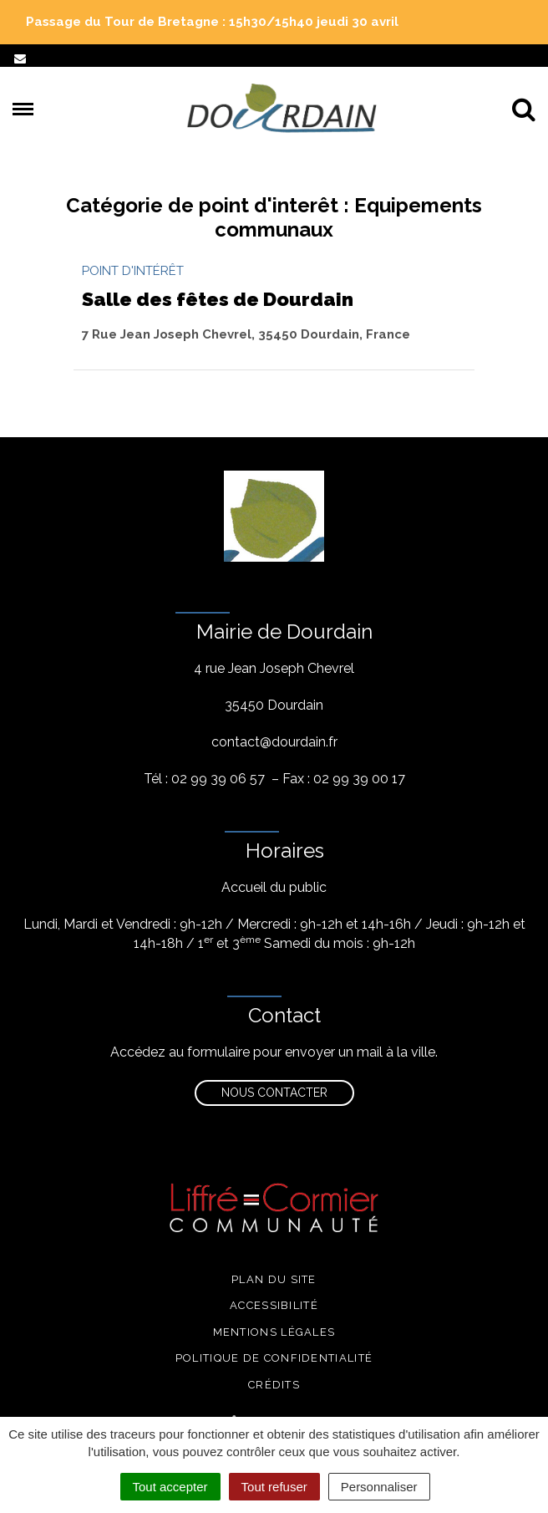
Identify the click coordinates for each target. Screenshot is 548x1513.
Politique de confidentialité (274, 1358)
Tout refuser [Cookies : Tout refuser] (274, 1487)
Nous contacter (274, 1092)
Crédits (274, 1384)
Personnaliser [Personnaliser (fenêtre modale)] (379, 1487)
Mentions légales (274, 1332)
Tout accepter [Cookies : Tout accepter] (170, 1487)
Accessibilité (274, 1305)
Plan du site (274, 1279)
